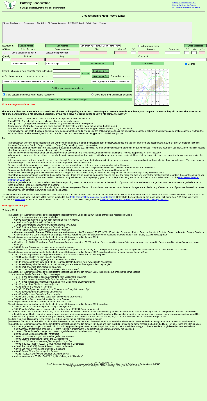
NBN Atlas (20, 199)
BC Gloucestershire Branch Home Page (186, 7)
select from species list (56, 52)
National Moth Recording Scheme (184, 5)
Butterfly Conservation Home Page (184, 3)
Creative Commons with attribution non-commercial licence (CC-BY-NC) (134, 199)
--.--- (4, 52)
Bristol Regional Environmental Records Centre (92, 197)
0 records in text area (121, 76)
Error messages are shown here (18, 104)
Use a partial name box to (23, 52)
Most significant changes (15, 205)
